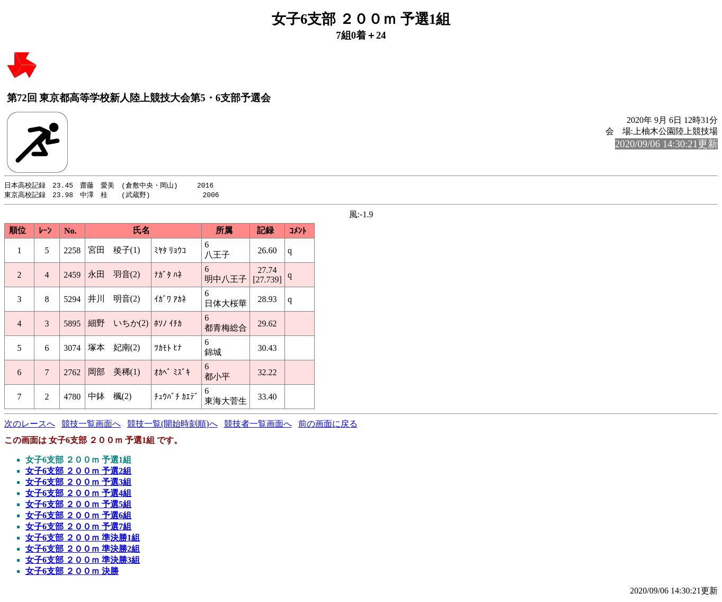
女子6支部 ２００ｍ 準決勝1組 (82, 538)
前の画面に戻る (328, 424)
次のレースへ (29, 424)
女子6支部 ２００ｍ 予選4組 (78, 494)
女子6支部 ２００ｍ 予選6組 (78, 516)
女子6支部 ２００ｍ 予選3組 (78, 483)
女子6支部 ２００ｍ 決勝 (72, 572)
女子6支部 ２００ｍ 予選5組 (78, 505)
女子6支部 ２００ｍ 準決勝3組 (82, 560)
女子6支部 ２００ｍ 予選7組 (78, 527)
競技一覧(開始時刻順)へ (172, 424)
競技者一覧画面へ (258, 424)
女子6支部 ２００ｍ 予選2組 (78, 471)
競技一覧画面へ (91, 424)
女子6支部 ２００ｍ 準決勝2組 (82, 549)
